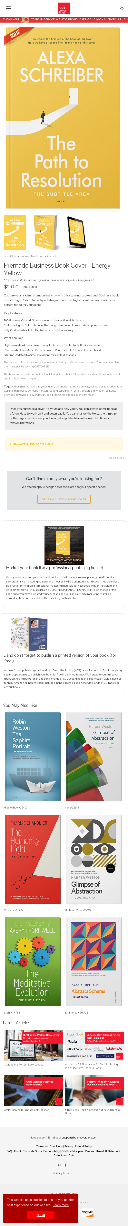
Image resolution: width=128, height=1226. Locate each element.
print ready (88, 395)
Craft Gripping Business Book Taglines (26, 1110)
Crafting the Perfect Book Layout (23, 1064)
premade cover (13, 395)
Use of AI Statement (108, 1151)
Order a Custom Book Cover (64, 499)
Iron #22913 (72, 807)
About (17, 1151)
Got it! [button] (41, 1215)
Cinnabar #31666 (14, 910)
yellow (94, 386)
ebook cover (73, 395)
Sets (71, 1155)
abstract (104, 386)
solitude (110, 390)
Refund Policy (83, 1146)
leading (53, 390)
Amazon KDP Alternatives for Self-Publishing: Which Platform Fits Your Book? (91, 1066)
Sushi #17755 (12, 1012)
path (38, 386)
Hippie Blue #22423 (16, 807)
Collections (60, 1155)
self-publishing (56, 395)
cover (77, 390)
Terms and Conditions (49, 1146)
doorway (84, 386)
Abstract (51, 256)
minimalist (20, 390)
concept (33, 390)
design (86, 390)
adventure (116, 386)
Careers (89, 1151)
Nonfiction (10, 256)
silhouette (61, 386)
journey (73, 386)
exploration (97, 390)
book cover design (34, 395)
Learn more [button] (61, 1205)
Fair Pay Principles (72, 1151)
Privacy (68, 1146)
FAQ (9, 1151)
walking (8, 390)
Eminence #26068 (76, 1012)
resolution (48, 386)
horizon (43, 390)
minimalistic (27, 386)
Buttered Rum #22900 (79, 910)
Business (24, 256)
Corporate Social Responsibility (41, 1151)
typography (66, 390)
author (15, 386)
